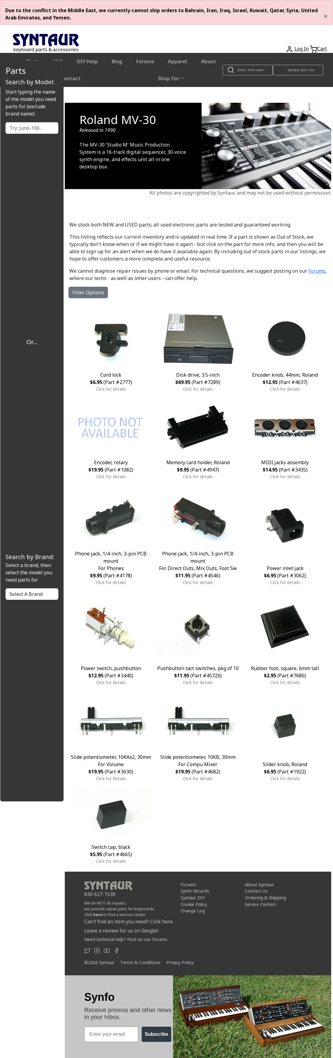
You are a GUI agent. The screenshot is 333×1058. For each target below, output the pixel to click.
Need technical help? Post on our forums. (126, 939)
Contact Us (256, 891)
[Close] (326, 16)
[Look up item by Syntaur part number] (298, 70)
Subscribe (156, 1034)
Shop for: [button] (169, 78)
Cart (322, 48)
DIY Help (87, 61)
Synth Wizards (195, 891)
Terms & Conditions (140, 962)
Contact (71, 78)
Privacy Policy (179, 962)
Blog (117, 61)
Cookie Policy (194, 904)
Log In (301, 48)
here (97, 914)
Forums (145, 61)
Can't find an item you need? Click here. (129, 921)
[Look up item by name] (248, 70)
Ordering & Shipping (265, 898)
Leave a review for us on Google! (121, 930)
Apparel (177, 61)
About (208, 61)
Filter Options (88, 292)
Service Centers (260, 904)
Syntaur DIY (193, 898)
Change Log (193, 911)
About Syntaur (259, 884)
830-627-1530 (99, 894)
